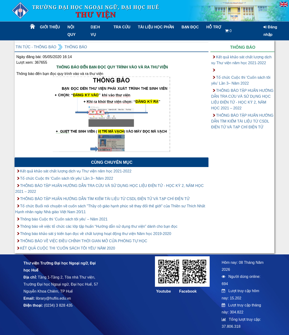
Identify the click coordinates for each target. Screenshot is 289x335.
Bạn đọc (190, 27)
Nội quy (71, 31)
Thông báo (76, 47)
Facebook (188, 291)
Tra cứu (122, 27)
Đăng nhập (270, 31)
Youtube (163, 291)
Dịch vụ (95, 31)
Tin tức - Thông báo (36, 47)
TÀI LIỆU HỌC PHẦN (155, 27)
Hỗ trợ (213, 27)
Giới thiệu (50, 27)
